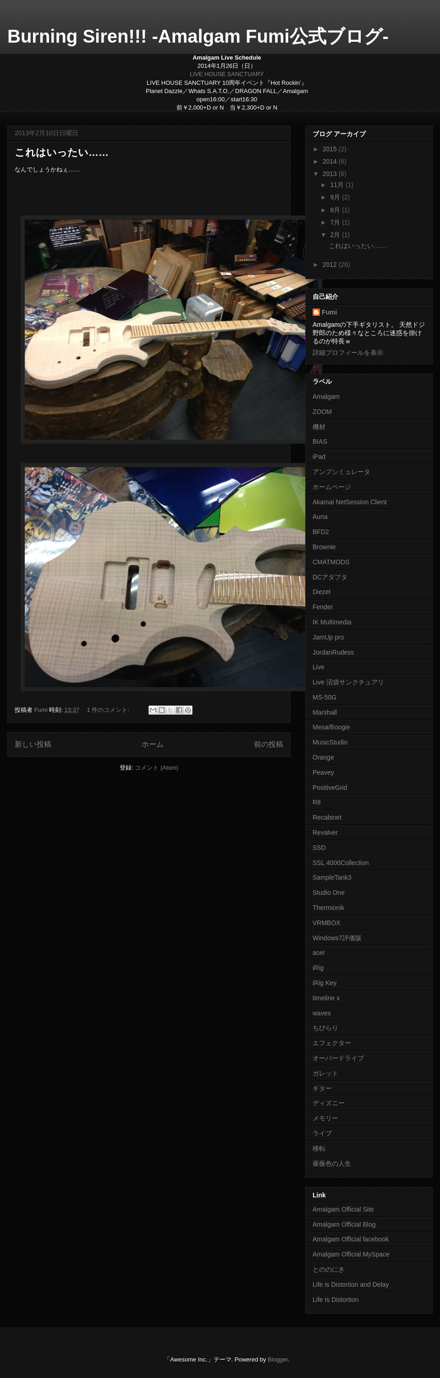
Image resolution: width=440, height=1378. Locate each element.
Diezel (321, 591)
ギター (322, 1088)
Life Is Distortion (335, 1299)
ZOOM (322, 411)
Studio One (329, 892)
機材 (319, 426)
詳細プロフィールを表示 (348, 352)
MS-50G (324, 697)
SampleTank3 (332, 877)
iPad (319, 456)
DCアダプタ (330, 577)
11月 (337, 184)
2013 (331, 173)
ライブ (322, 1133)
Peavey (323, 772)
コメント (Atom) (156, 767)
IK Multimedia (332, 622)
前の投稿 (268, 744)
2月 (336, 234)
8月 (336, 210)
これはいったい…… (62, 152)
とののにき (329, 1269)
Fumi (329, 312)
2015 (331, 149)
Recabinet (327, 817)
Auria (320, 516)
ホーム (153, 744)
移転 (319, 1148)
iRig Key (324, 983)
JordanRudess (333, 652)
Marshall (325, 712)
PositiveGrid (330, 787)
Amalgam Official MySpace (351, 1254)
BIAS (320, 441)
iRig (318, 967)
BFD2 (321, 531)
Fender (323, 607)
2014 (331, 161)
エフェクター (332, 1043)
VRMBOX (327, 922)
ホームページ (332, 487)
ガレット (325, 1073)
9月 (336, 197)
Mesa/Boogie (331, 727)
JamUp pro (328, 637)
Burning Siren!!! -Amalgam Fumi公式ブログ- (198, 36)
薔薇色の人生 (332, 1163)
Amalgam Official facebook (351, 1239)
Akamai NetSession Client (350, 502)
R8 (317, 802)
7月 (336, 222)
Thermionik (328, 907)
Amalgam (326, 396)
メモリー (325, 1118)
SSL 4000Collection (340, 862)
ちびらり (325, 1027)
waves (322, 1013)
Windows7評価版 (337, 938)
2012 (331, 264)
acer (319, 952)
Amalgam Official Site (343, 1209)
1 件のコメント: (109, 709)
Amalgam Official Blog (344, 1224)
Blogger (278, 1359)
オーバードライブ (338, 1058)
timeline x (326, 998)
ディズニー (329, 1103)
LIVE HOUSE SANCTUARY (227, 74)
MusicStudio (330, 742)
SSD (319, 847)
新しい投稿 (33, 744)
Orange (323, 757)
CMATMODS (331, 562)
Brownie (324, 547)
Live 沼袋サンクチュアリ (348, 682)
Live (318, 667)
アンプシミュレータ (341, 471)
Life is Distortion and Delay (351, 1284)
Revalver (325, 832)
